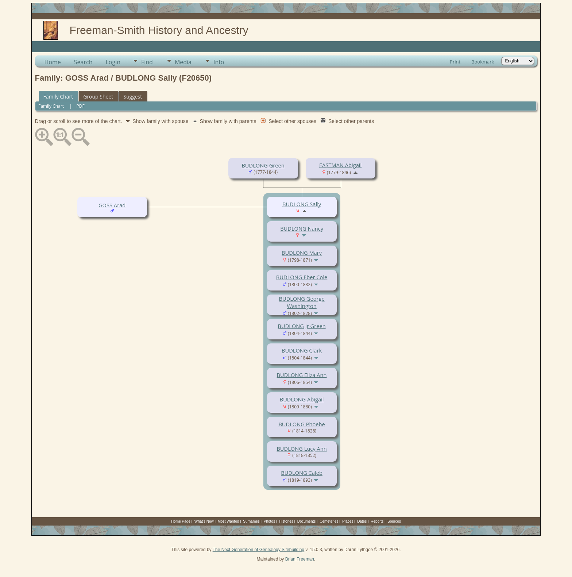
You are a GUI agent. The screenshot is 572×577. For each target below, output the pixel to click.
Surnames (251, 521)
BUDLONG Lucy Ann (301, 448)
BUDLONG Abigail (302, 399)
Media (183, 62)
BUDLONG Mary (302, 252)
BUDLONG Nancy (301, 228)
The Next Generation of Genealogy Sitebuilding (259, 549)
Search (83, 62)
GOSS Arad (111, 205)
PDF (81, 106)
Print (455, 61)
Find (147, 62)
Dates (362, 521)
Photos (269, 521)
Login (112, 62)
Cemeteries (329, 521)
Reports (377, 521)
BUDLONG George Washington (301, 302)
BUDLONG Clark (302, 350)
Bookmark (482, 61)
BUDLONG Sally (301, 204)
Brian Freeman (299, 559)
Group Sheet (98, 96)
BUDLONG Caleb (301, 472)
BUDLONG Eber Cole (301, 277)
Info (218, 62)
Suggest (132, 96)
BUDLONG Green (262, 165)
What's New (204, 521)
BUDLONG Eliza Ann (302, 374)
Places (347, 521)
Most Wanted (228, 521)
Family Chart (58, 96)
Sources (394, 521)
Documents (306, 521)
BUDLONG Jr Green (302, 326)
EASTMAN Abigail (340, 165)
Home (53, 62)
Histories (286, 521)
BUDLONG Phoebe (301, 424)
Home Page (180, 521)
